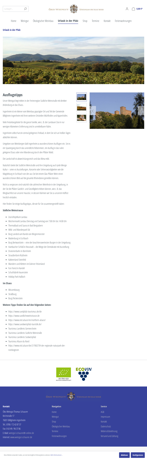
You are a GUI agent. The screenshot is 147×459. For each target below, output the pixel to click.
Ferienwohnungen (59, 436)
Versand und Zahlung (109, 436)
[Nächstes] (141, 110)
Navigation (56, 406)
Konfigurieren (138, 455)
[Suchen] (25, 9)
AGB (102, 412)
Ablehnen (124, 455)
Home (54, 412)
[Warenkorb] (137, 9)
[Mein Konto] (127, 8)
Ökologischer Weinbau (61, 426)
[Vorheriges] (93, 110)
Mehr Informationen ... (57, 455)
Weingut (55, 416)
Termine (55, 431)
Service (104, 406)
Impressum (105, 416)
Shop (54, 421)
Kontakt (104, 421)
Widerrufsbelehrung (109, 431)
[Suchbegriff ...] (12, 9)
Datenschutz (106, 426)
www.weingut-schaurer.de (21, 437)
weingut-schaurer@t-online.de (21, 433)
